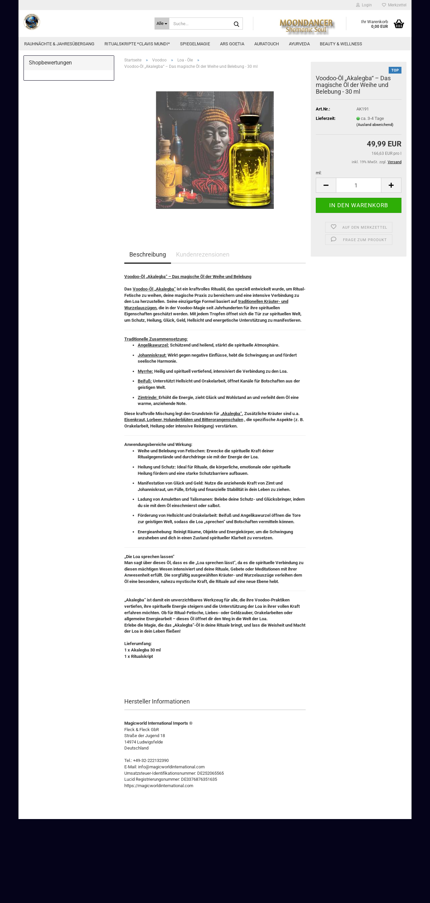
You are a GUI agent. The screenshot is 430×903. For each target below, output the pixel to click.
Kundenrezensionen (202, 254)
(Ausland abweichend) (374, 125)
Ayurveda (299, 43)
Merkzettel (394, 5)
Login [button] (364, 5)
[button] (326, 185)
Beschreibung (147, 254)
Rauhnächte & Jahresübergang (59, 43)
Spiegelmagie (195, 43)
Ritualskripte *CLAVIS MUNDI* (137, 43)
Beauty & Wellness (341, 43)
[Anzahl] (358, 185)
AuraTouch (266, 43)
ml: (318, 172)
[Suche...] (162, 23)
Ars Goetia (232, 43)
